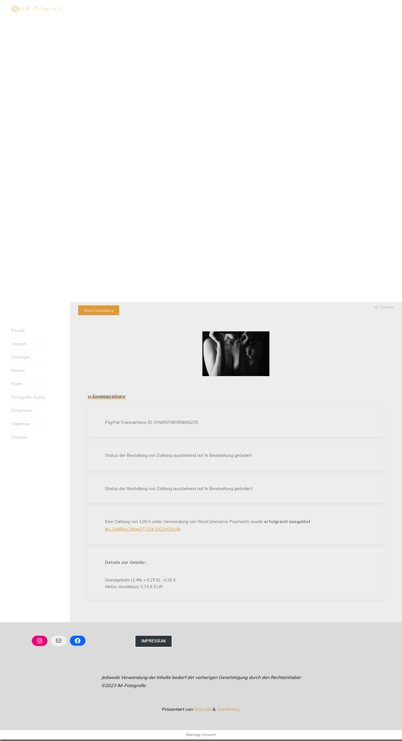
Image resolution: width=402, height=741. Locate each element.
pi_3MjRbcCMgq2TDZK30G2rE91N (143, 530)
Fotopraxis (21, 410)
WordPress (228, 710)
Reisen (18, 370)
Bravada (202, 710)
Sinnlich (18, 343)
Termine (19, 437)
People (18, 330)
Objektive (20, 424)
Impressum (154, 642)
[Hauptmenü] (386, 9)
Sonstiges (21, 357)
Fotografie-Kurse (28, 397)
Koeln (16, 383)
